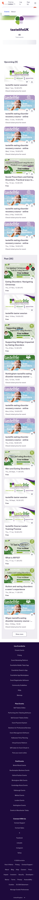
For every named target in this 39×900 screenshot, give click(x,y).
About (7, 869)
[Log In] (21, 3)
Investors (13, 875)
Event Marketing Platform (19, 660)
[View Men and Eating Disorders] (19, 457)
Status (7, 880)
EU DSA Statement (22, 885)
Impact (6, 875)
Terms (13, 880)
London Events (19, 800)
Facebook (19, 838)
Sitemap (19, 695)
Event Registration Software (19, 680)
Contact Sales (19, 828)
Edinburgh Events (19, 790)
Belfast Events (19, 795)
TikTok (19, 853)
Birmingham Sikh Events (19, 780)
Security (21, 875)
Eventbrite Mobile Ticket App (19, 665)
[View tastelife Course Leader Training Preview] (19, 515)
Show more (19, 634)
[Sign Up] (28, 3)
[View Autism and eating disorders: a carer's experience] (19, 575)
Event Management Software (19, 733)
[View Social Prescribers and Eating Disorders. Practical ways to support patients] (19, 166)
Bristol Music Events (19, 765)
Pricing (19, 655)
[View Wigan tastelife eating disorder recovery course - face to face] (19, 607)
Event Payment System (19, 723)
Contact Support (19, 823)
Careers (23, 869)
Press (30, 869)
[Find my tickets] (11, 3)
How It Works (9, 864)
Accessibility (28, 880)
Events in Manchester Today (19, 810)
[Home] (3, 3)
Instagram (19, 848)
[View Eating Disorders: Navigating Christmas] (19, 270)
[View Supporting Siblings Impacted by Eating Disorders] (19, 331)
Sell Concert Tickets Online (19, 718)
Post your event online (19, 753)
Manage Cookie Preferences (19, 890)
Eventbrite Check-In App (19, 670)
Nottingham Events (19, 805)
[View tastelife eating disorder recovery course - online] (19, 103)
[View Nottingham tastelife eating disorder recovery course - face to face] (19, 363)
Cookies (11, 885)
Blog (12, 869)
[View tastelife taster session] (19, 74)
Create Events (19, 650)
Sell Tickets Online (19, 708)
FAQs (19, 690)
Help (17, 869)
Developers (29, 875)
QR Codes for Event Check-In (19, 748)
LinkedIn (19, 843)
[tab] (7, 54)
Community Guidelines (19, 685)
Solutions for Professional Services (19, 728)
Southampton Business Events (19, 770)
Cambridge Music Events (19, 785)
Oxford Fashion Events (19, 775)
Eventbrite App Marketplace (19, 675)
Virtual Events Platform (19, 743)
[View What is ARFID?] (19, 547)
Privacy (19, 880)
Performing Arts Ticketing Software (19, 713)
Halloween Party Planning (19, 738)
